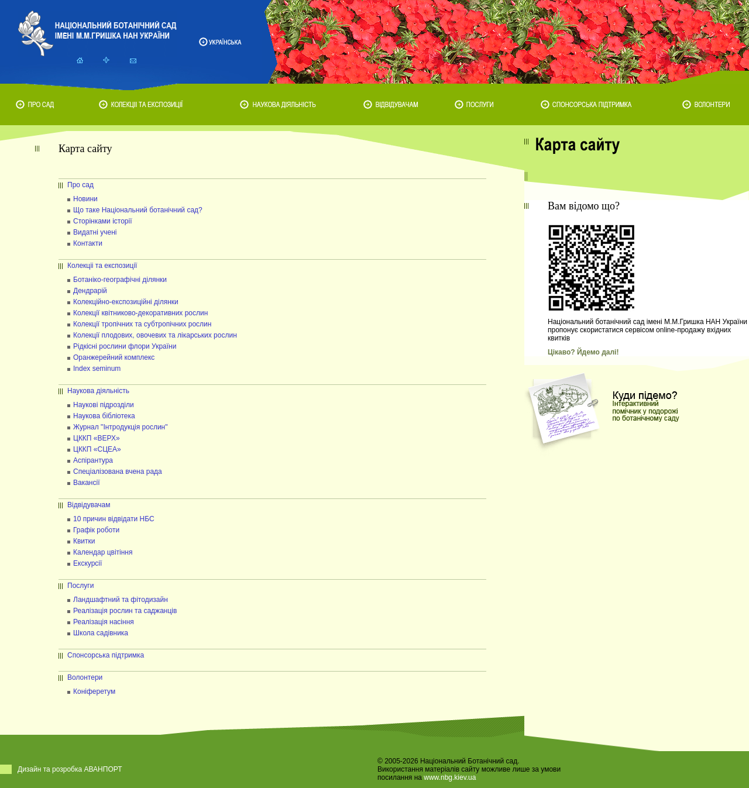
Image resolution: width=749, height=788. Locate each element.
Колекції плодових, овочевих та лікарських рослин (155, 335)
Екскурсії (87, 563)
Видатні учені (94, 232)
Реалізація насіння (103, 622)
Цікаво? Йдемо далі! (583, 352)
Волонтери (84, 677)
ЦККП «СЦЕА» (97, 449)
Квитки (84, 541)
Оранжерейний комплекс (113, 357)
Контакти (87, 243)
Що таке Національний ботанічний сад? (137, 210)
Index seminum (97, 368)
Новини (85, 199)
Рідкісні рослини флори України (124, 346)
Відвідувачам (89, 505)
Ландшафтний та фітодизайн (120, 600)
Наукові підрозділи (103, 405)
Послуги (80, 585)
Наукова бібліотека (104, 416)
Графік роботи (96, 530)
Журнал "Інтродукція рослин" (120, 427)
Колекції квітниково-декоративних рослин (140, 313)
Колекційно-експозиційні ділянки (125, 302)
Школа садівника (100, 633)
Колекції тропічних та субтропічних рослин (142, 324)
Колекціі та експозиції (102, 265)
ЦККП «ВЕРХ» (96, 438)
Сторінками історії (102, 221)
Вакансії (86, 483)
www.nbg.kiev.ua (450, 777)
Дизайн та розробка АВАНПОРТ (70, 769)
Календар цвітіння (102, 552)
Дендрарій (90, 291)
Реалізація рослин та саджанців (125, 611)
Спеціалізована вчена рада (117, 471)
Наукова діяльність (98, 391)
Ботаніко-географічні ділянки (120, 280)
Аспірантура (93, 460)
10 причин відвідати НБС (113, 519)
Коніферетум (94, 691)
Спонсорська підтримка (105, 655)
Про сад (80, 185)
